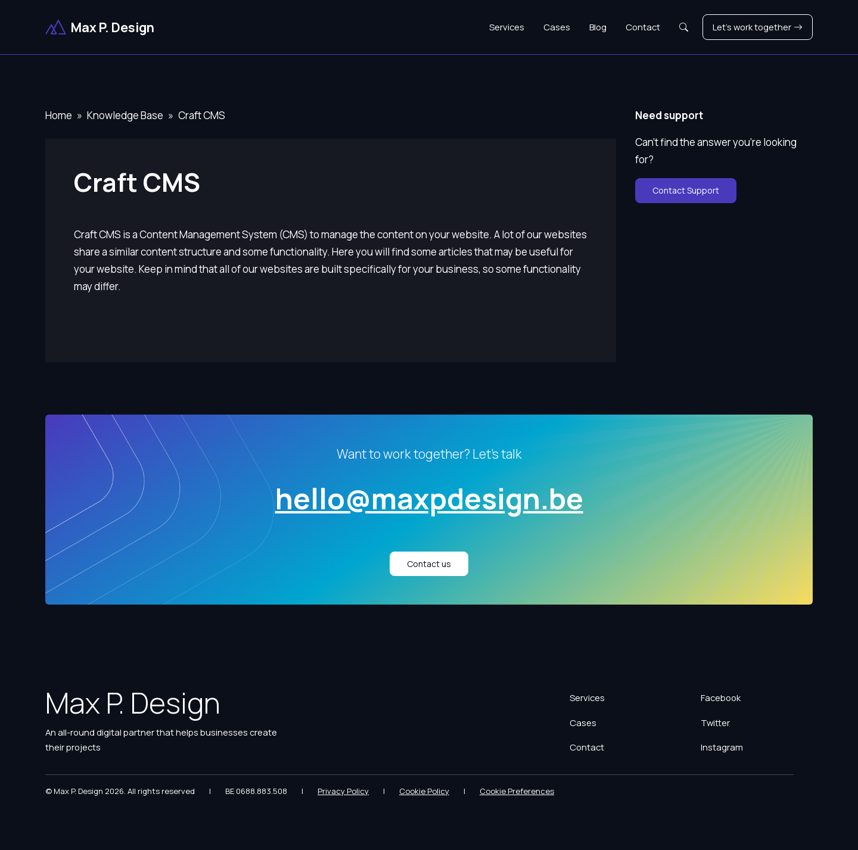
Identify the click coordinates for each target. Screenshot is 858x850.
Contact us (429, 563)
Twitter (715, 722)
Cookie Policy (424, 791)
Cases (556, 27)
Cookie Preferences (517, 791)
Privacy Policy (343, 791)
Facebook (721, 697)
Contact (643, 27)
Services (506, 27)
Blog (598, 27)
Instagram (722, 747)
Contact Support (685, 190)
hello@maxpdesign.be (429, 498)
